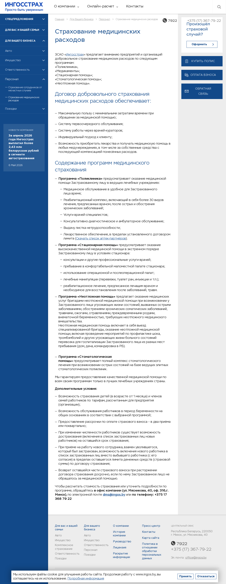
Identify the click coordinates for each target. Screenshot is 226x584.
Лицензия (119, 547)
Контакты (134, 6)
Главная (59, 19)
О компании (66, 6)
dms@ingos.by (114, 494)
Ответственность (67, 553)
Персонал (104, 19)
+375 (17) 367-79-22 (191, 549)
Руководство (122, 541)
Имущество (63, 540)
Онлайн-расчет (102, 6)
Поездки (60, 558)
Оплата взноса (203, 75)
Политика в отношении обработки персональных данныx (151, 551)
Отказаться (205, 576)
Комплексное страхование (64, 547)
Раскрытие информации (121, 555)
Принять (185, 576)
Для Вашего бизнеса (81, 19)
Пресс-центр (151, 526)
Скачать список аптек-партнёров (101, 238)
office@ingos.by (196, 557)
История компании (119, 533)
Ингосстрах (24, 7)
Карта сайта (150, 538)
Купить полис (203, 61)
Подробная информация (85, 578)
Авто (58, 535)
